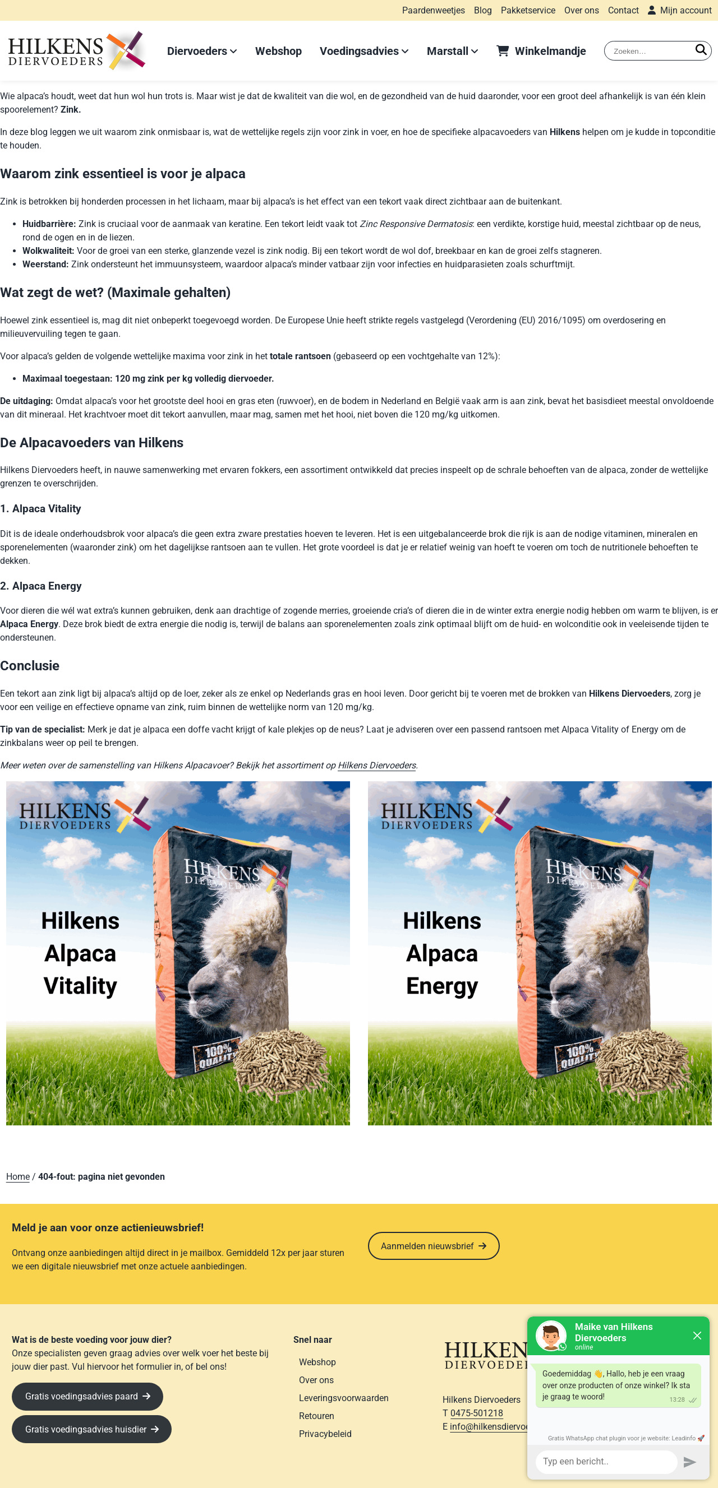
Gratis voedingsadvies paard (81, 1396)
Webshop (278, 51)
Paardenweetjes (433, 10)
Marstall (447, 51)
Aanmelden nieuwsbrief (427, 1246)
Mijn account (686, 10)
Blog (483, 10)
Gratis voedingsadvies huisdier (85, 1429)
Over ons (581, 10)
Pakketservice (528, 10)
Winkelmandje (550, 51)
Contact (623, 10)
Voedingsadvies (359, 51)
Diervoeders (197, 51)
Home (18, 1176)
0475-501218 (476, 1413)
